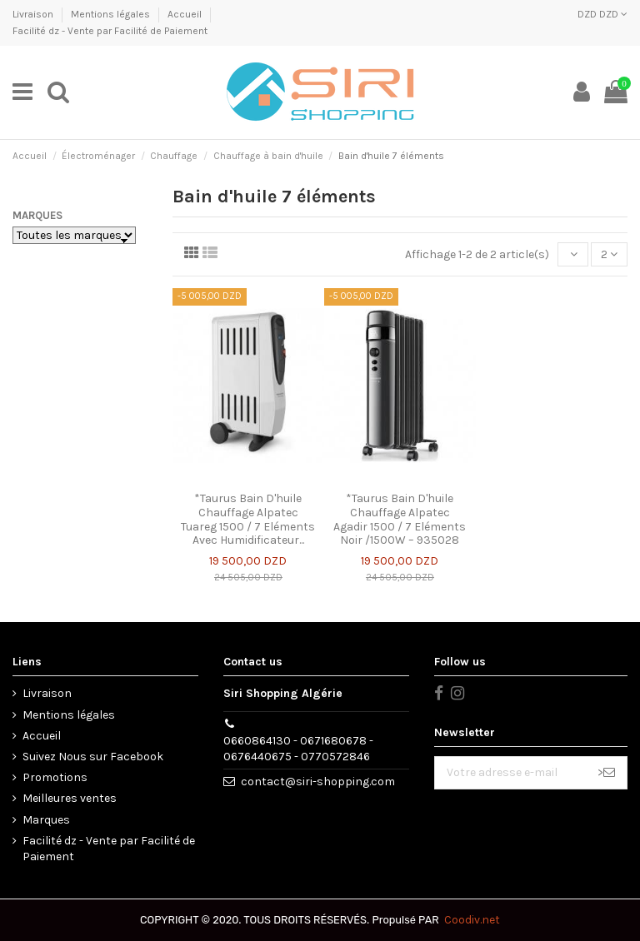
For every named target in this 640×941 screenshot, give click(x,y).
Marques (37, 215)
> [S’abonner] (606, 772)
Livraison (34, 14)
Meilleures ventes (69, 798)
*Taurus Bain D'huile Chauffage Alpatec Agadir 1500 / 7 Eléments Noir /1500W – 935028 (399, 519)
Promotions (55, 777)
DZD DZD (603, 14)
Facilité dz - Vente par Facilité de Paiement (110, 31)
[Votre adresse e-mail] (510, 773)
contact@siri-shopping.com (318, 781)
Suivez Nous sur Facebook (92, 756)
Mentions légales (111, 14)
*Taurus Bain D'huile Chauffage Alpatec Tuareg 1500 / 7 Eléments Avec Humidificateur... (248, 519)
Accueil (186, 14)
